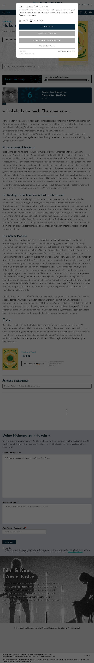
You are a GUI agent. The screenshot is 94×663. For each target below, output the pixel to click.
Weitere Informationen (47, 46)
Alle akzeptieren (47, 26)
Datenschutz (71, 51)
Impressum (62, 51)
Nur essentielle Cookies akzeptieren (47, 40)
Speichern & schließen (47, 33)
